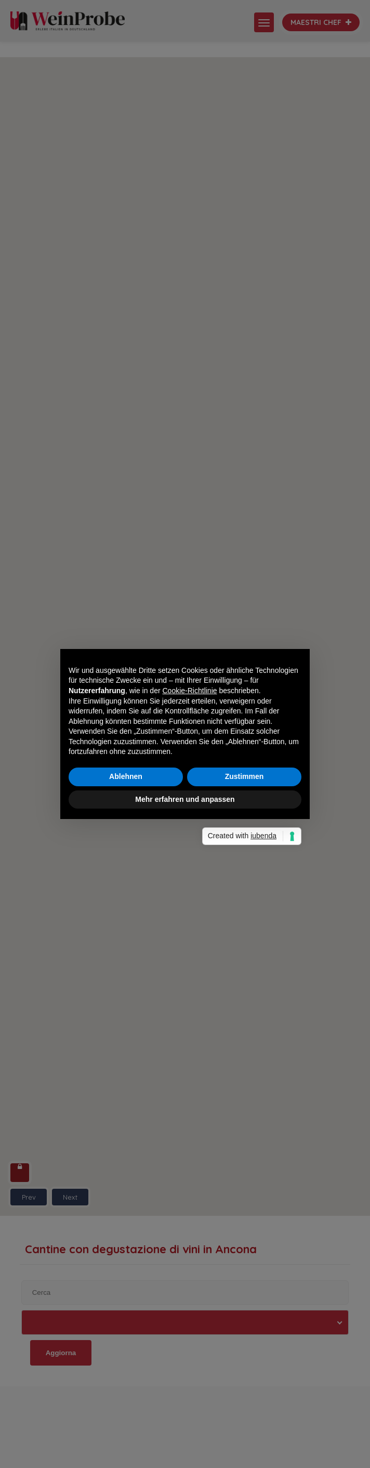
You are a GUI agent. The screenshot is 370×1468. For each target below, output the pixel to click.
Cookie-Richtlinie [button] (190, 690)
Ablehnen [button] (125, 776)
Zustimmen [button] (244, 776)
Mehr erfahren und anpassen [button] (184, 799)
